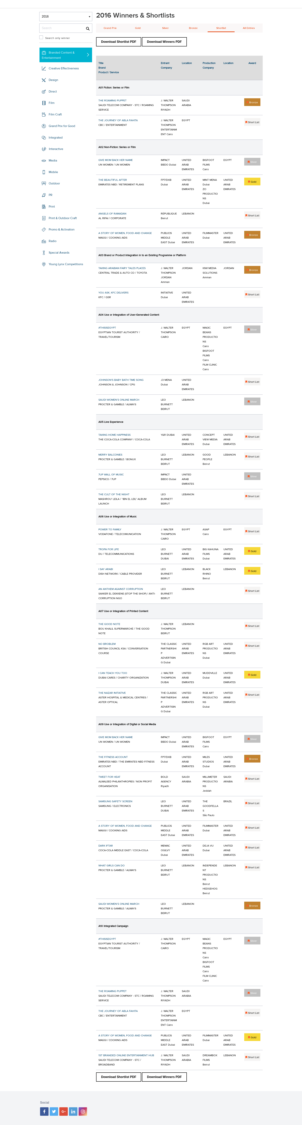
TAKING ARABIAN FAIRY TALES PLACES (122, 268)
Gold (138, 28)
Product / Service (108, 72)
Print (52, 207)
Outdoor (54, 183)
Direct (53, 91)
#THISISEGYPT (107, 328)
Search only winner (57, 38)
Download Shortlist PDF (118, 41)
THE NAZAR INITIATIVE (112, 693)
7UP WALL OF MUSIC (111, 474)
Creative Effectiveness (64, 68)
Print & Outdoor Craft (63, 218)
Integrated (56, 137)
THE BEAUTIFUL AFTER (112, 180)
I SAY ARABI (105, 569)
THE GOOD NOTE (109, 624)
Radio (52, 241)
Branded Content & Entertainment (58, 55)
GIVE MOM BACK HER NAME (115, 160)
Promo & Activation (62, 229)
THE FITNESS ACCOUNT (113, 757)
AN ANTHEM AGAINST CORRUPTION (120, 589)
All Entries (249, 28)
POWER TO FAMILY (109, 529)
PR (50, 195)
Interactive (56, 149)
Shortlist (221, 28)
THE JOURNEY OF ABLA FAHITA (118, 120)
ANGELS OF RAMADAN (112, 213)
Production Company (209, 65)
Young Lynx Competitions (66, 264)
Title (100, 63)
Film (52, 103)
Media (53, 160)
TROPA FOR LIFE (108, 549)
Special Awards (59, 253)
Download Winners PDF (164, 41)
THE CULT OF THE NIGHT (113, 494)
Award (252, 63)
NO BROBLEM (107, 644)
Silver (165, 28)
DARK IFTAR (105, 846)
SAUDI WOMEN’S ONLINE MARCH (118, 400)
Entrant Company (166, 65)
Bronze (193, 28)
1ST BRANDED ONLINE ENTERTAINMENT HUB (126, 1055)
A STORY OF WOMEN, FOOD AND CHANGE (125, 233)
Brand (102, 68)
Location (187, 63)
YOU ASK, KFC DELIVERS (113, 292)
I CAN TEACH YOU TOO (112, 673)
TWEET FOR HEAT (109, 777)
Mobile (53, 172)
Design (53, 80)
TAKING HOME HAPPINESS (114, 435)
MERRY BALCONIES (110, 455)
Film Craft (55, 114)
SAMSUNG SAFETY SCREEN (115, 801)
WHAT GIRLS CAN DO (111, 865)
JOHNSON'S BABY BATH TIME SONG (120, 380)
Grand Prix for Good (62, 126)
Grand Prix (110, 28)
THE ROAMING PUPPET (112, 100)
